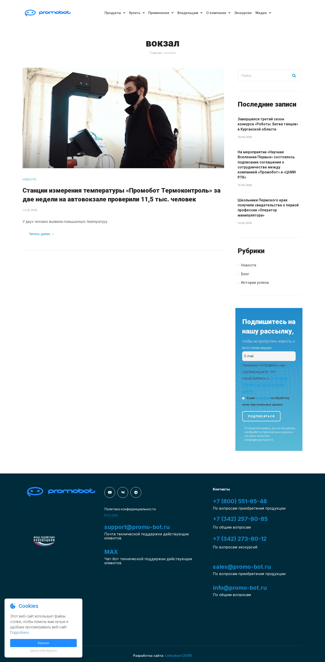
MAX (111, 551)
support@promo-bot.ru (137, 527)
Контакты (221, 489)
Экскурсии (244, 13)
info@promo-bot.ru (240, 587)
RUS (107, 515)
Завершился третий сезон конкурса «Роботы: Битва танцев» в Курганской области (268, 124)
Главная (156, 53)
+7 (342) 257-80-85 (240, 518)
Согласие (263, 398)
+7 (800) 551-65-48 (240, 501)
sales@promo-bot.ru (242, 566)
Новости (29, 179)
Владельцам (189, 13)
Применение (160, 13)
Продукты (112, 13)
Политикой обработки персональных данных (264, 385)
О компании (219, 13)
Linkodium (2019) (178, 655)
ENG (115, 515)
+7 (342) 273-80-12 (240, 538)
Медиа (265, 13)
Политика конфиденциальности (130, 509)
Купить (135, 13)
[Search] (294, 75)
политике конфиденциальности (258, 437)
